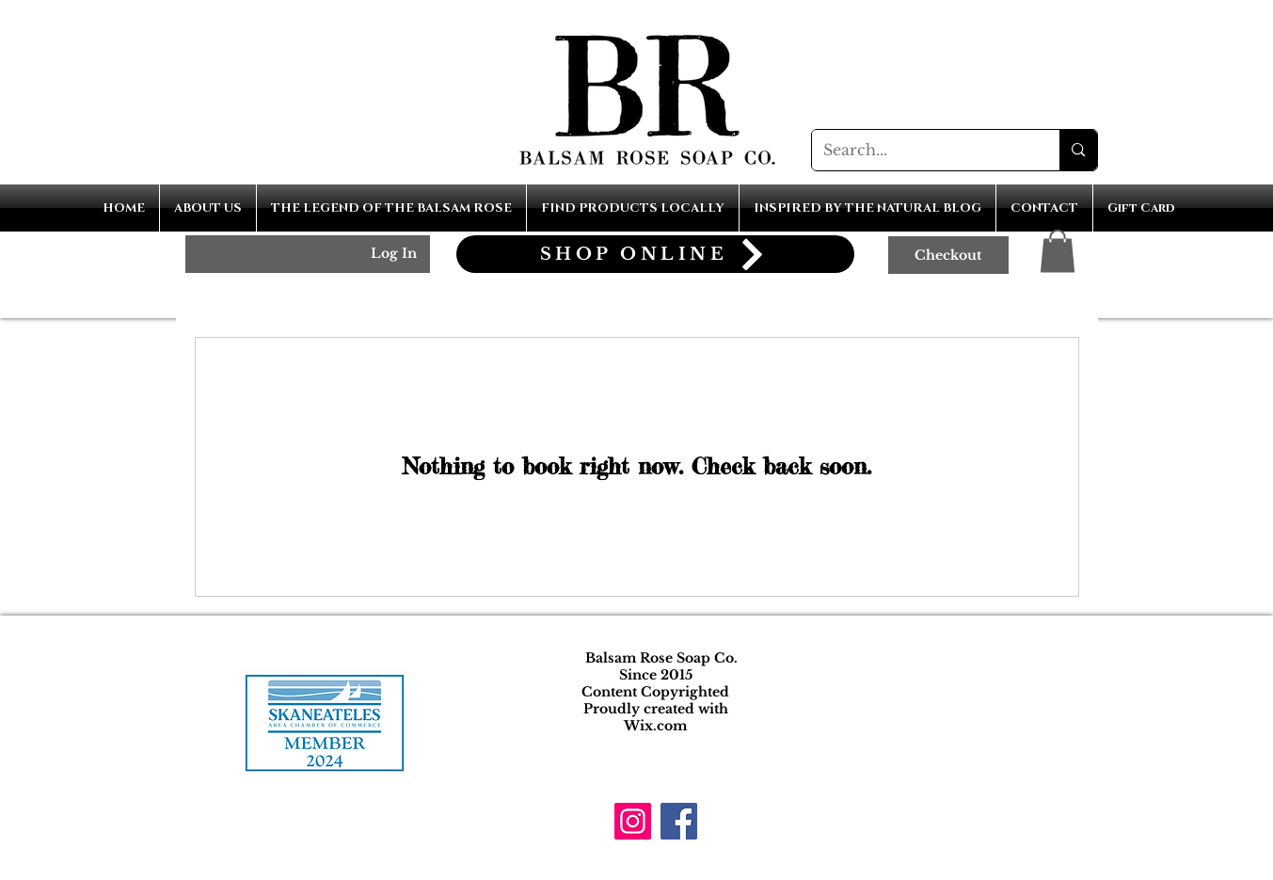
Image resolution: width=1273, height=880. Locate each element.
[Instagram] (632, 821)
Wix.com (655, 725)
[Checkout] (948, 255)
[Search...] (922, 150)
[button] (1057, 251)
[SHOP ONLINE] (655, 254)
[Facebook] (678, 821)
